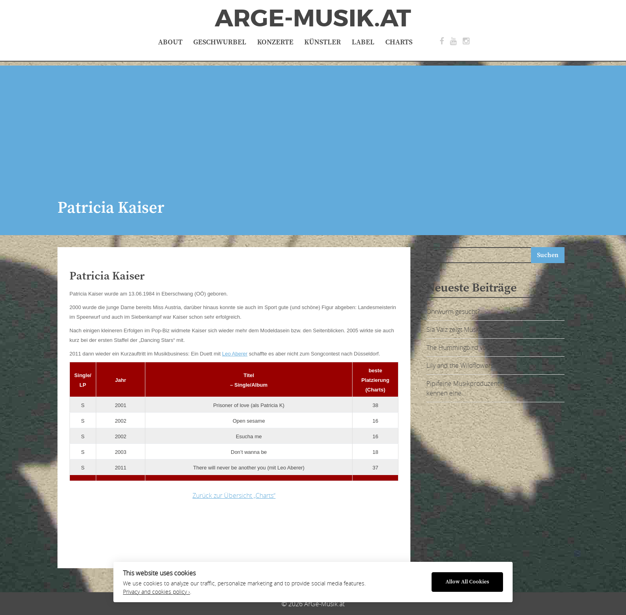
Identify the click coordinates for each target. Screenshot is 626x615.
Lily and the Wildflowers (459, 365)
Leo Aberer (235, 354)
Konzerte (275, 42)
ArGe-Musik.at (313, 18)
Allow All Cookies (467, 582)
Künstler (322, 42)
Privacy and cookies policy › (156, 591)
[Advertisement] (313, 122)
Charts (398, 42)
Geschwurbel (219, 42)
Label (363, 42)
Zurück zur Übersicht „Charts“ (233, 495)
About (170, 42)
